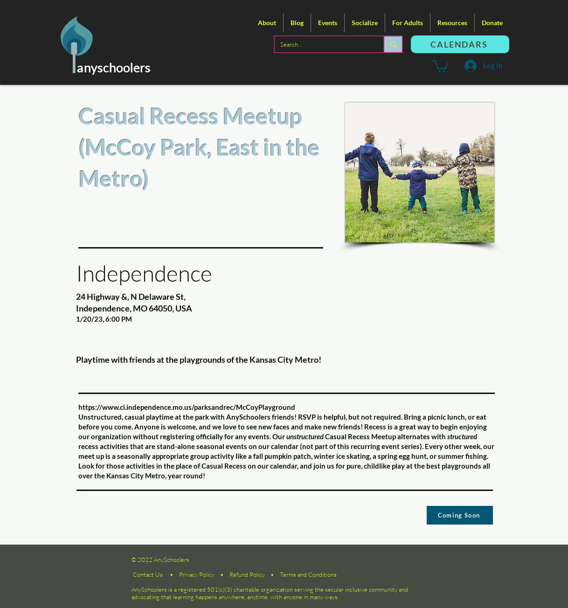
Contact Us (148, 574)
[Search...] (322, 44)
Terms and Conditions (308, 574)
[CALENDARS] (460, 44)
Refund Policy (247, 574)
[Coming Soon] (460, 515)
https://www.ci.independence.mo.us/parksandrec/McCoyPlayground (186, 407)
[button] (267, 23)
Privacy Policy (197, 574)
